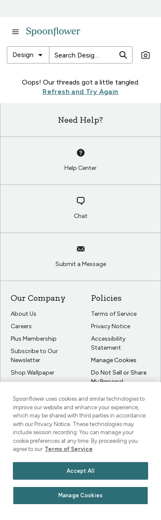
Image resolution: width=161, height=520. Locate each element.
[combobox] (28, 54)
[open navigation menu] (15, 31)
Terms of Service (114, 313)
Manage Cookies (114, 360)
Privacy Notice (110, 326)
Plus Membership (34, 338)
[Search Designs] (82, 55)
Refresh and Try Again (80, 92)
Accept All (80, 471)
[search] (123, 55)
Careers (21, 326)
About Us (23, 313)
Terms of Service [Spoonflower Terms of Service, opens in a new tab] (69, 449)
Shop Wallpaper (33, 372)
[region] (80, 451)
